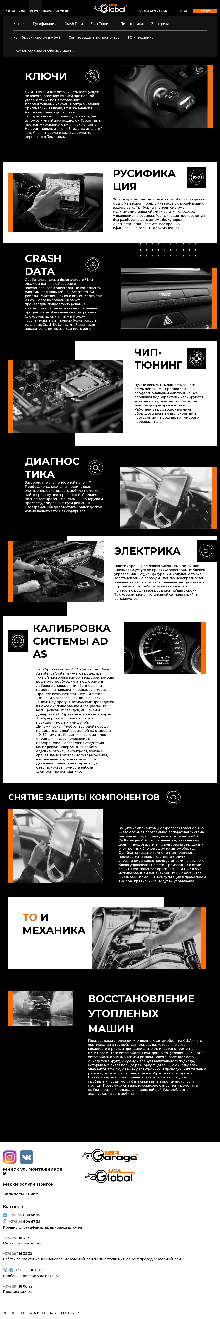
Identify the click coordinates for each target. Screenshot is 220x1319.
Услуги (35, 10)
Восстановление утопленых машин (44, 51)
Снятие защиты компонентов (94, 37)
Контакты (205, 10)
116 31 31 (17, 1238)
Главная (9, 10)
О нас (183, 11)
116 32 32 (17, 1253)
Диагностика (131, 24)
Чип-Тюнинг (101, 24)
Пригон (48, 10)
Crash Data (74, 24)
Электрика (160, 24)
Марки (22, 10)
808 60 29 (24, 1215)
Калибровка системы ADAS (36, 37)
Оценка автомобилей (154, 10)
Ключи (19, 24)
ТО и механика (140, 37)
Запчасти (62, 10)
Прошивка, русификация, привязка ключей (42, 1227)
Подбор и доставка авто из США (30, 1276)
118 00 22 (17, 1286)
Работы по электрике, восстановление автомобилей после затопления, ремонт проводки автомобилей (92, 1259)
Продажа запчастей (20, 1291)
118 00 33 (30, 1270)
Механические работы (22, 1243)
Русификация (44, 24)
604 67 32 (24, 1221)
